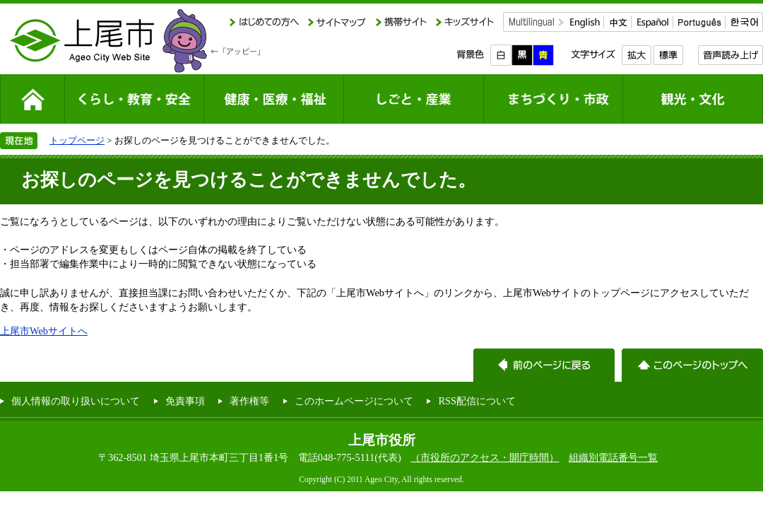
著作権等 (249, 400)
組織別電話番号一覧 (613, 457)
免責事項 (185, 400)
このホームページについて (354, 400)
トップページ (77, 140)
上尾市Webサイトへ (44, 331)
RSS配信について (477, 400)
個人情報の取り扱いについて (75, 400)
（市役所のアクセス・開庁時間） (484, 457)
